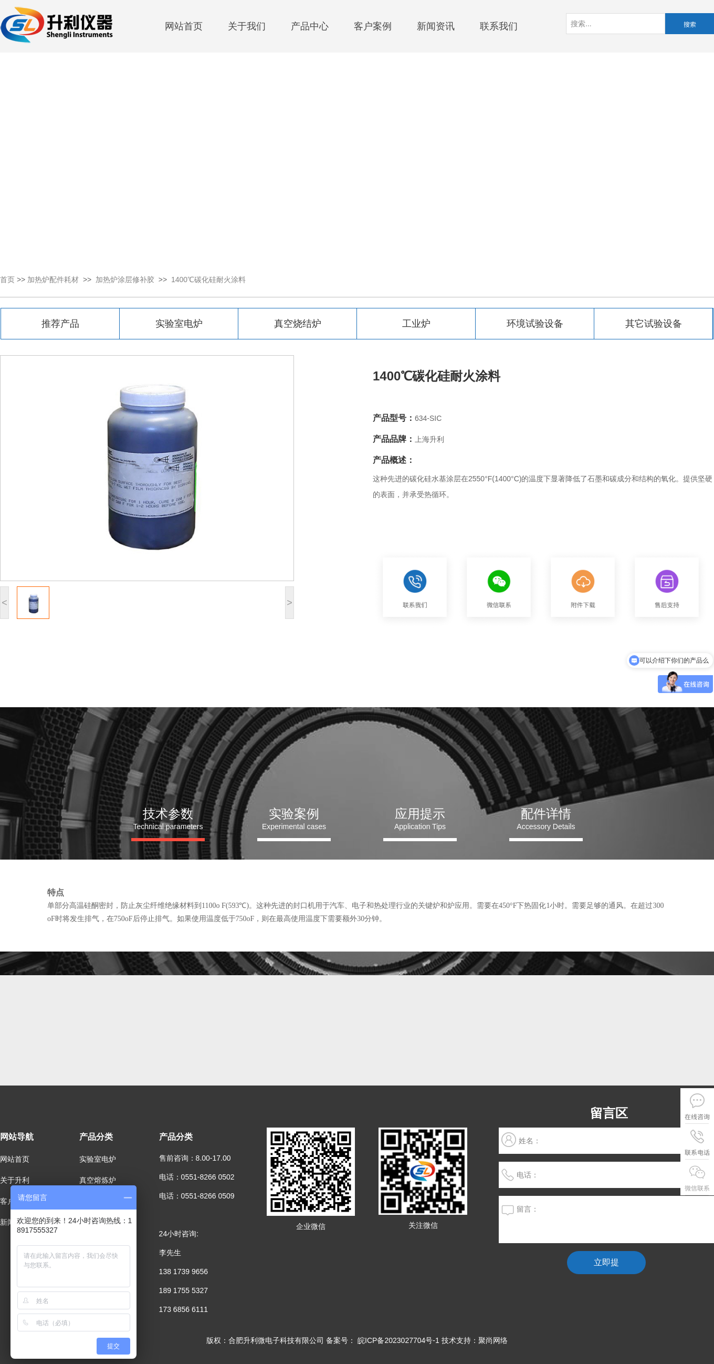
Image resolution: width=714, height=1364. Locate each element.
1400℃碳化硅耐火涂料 (208, 279)
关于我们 (247, 26)
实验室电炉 (179, 323)
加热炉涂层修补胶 (125, 279)
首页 (7, 279)
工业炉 (416, 323)
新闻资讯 (436, 26)
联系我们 (499, 26)
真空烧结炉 (297, 323)
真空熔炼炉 (97, 1180)
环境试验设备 (535, 323)
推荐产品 (60, 323)
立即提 (606, 1262)
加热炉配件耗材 (53, 279)
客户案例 (373, 26)
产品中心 (310, 26)
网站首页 (184, 26)
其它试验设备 (653, 323)
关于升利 (14, 1180)
